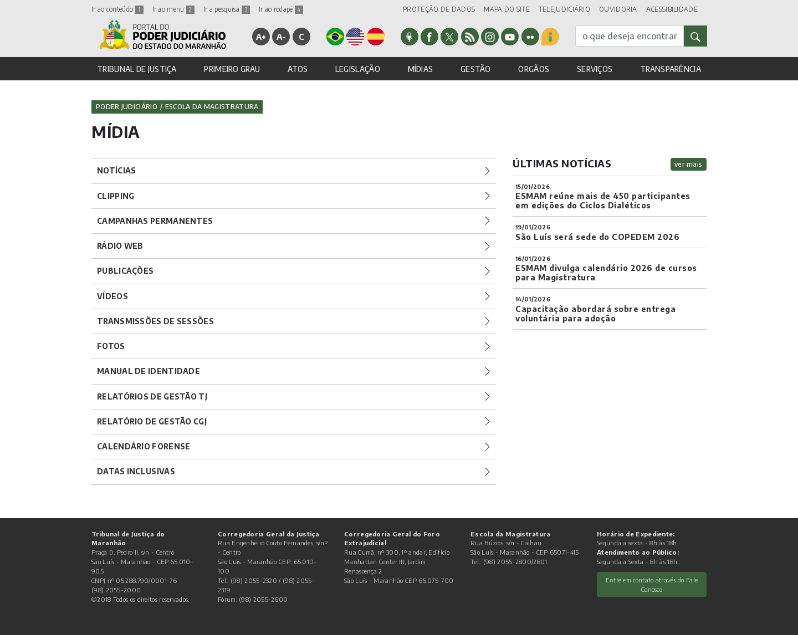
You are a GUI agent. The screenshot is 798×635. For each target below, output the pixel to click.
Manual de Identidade (148, 371)
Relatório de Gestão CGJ (152, 421)
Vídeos (112, 296)
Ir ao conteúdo (117, 9)
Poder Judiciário (126, 107)
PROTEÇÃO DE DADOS (439, 9)
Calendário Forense (143, 446)
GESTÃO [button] (476, 69)
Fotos (111, 346)
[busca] (629, 36)
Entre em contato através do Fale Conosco (652, 584)
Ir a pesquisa (226, 9)
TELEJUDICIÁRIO (564, 9)
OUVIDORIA (618, 9)
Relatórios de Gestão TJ (152, 396)
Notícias (116, 170)
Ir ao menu (173, 9)
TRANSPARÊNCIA (670, 69)
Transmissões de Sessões (155, 321)
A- (282, 37)
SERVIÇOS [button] (594, 69)
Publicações (125, 270)
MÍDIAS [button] (420, 69)
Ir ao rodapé (281, 9)
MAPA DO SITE (507, 9)
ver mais (688, 164)
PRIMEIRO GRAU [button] (232, 69)
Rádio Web (120, 245)
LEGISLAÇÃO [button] (357, 69)
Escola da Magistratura (212, 107)
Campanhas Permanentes (155, 221)
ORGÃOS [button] (533, 69)
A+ (261, 37)
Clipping (115, 196)
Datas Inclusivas (136, 471)
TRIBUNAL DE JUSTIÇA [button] (137, 69)
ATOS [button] (298, 69)
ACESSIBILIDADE (672, 9)
